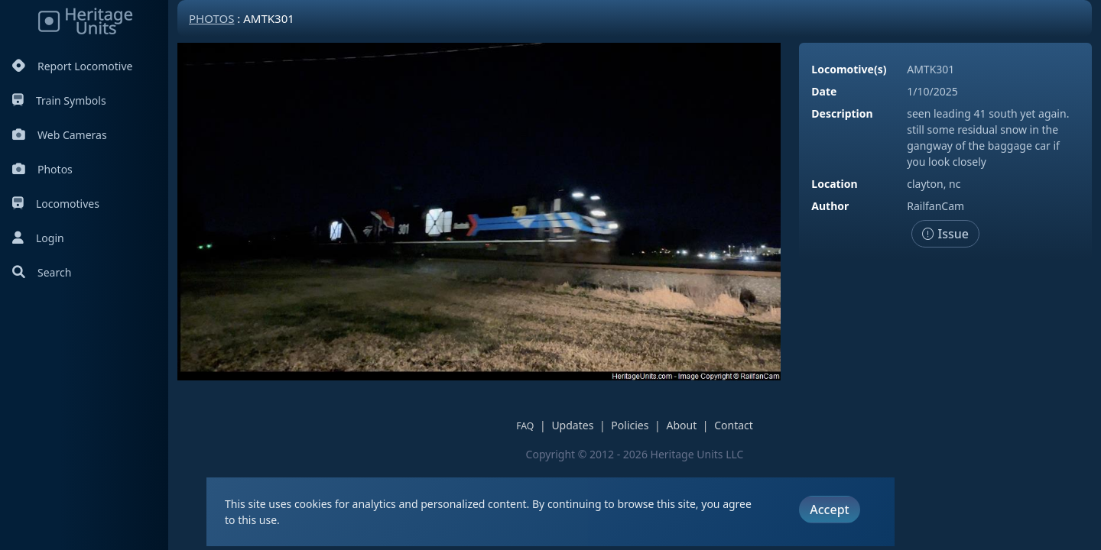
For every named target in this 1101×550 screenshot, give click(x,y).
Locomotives (55, 203)
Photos (42, 169)
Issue (945, 233)
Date (823, 91)
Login (38, 238)
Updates (572, 425)
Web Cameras (59, 135)
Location (834, 183)
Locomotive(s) (848, 69)
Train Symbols (59, 100)
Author (830, 206)
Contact (733, 425)
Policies (629, 425)
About (681, 425)
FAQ (525, 425)
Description (841, 113)
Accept (829, 509)
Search (41, 272)
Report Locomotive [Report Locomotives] (72, 66)
